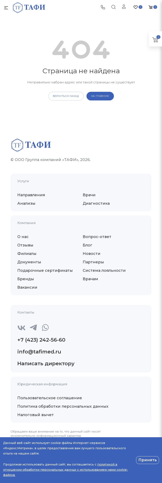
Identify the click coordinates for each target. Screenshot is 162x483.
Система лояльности (104, 270)
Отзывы (25, 245)
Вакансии (27, 287)
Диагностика (96, 203)
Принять (147, 460)
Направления (31, 195)
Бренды (25, 279)
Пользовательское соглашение (49, 398)
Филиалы (26, 253)
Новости (91, 253)
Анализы (26, 203)
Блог (87, 245)
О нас (23, 236)
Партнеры (93, 262)
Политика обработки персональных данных (62, 406)
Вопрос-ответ (97, 236)
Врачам (90, 279)
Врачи (89, 195)
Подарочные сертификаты (45, 270)
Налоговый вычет (35, 415)
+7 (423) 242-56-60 (41, 340)
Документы (29, 262)
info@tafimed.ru (39, 352)
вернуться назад (66, 96)
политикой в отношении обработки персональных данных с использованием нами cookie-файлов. (65, 470)
